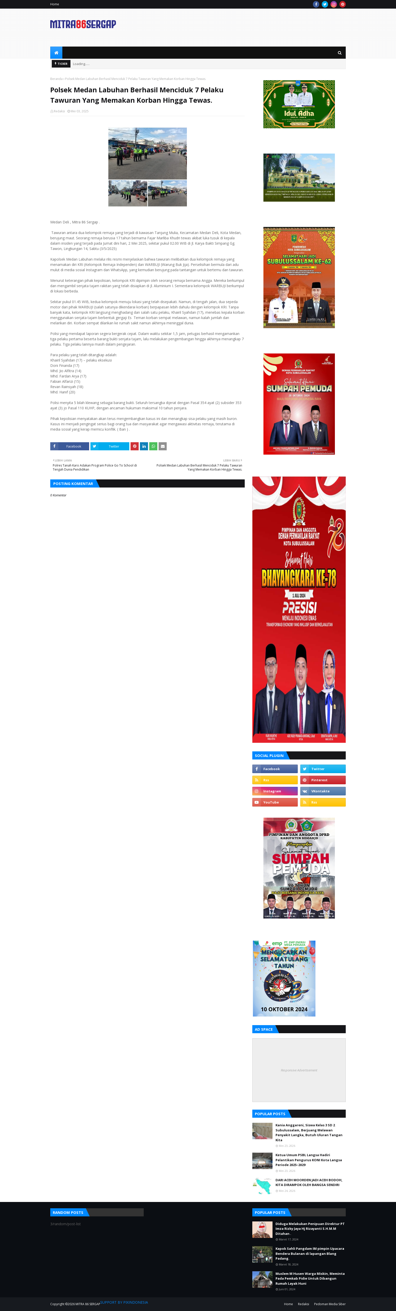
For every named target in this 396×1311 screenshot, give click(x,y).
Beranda (56, 79)
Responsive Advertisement (299, 1070)
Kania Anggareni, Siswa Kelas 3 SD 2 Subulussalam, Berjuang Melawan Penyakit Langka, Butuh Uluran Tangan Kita (309, 1132)
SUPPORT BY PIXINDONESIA (124, 1302)
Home (54, 4)
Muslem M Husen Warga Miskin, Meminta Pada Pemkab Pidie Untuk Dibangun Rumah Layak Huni (310, 1278)
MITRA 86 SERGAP (88, 1304)
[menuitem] (56, 53)
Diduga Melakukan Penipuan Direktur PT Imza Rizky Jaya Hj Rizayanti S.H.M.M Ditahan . (310, 1228)
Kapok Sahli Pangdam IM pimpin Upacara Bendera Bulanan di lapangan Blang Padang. (310, 1253)
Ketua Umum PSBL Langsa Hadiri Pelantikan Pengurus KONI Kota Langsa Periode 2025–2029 (309, 1160)
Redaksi (59, 111)
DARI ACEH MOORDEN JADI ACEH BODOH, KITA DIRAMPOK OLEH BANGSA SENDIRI (309, 1182)
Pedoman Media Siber (330, 1304)
